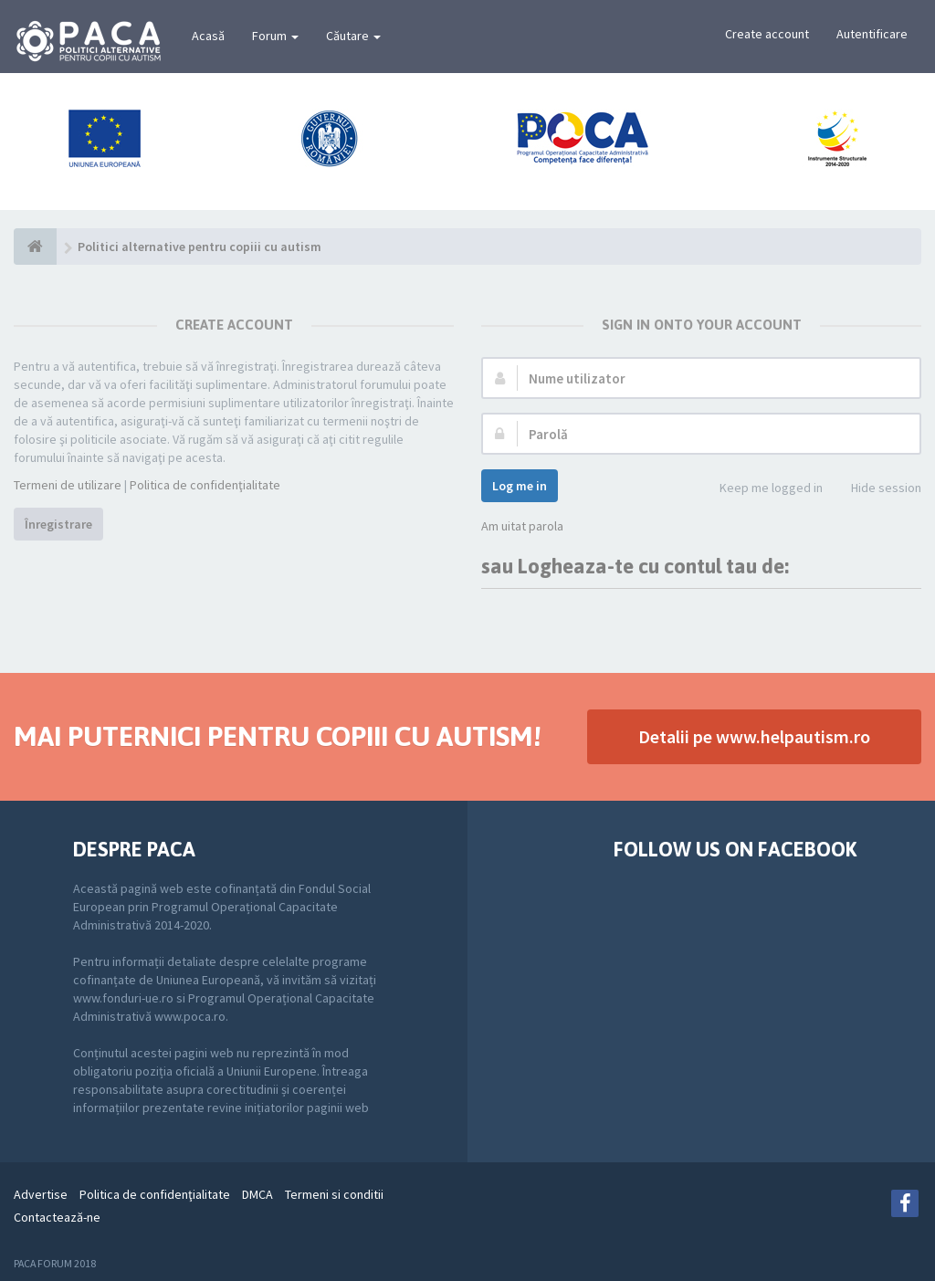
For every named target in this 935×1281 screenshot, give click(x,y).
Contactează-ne (57, 1217)
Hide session (876, 489)
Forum (275, 35)
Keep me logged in (761, 489)
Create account (767, 34)
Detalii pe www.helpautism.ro (754, 736)
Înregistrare (58, 524)
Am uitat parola (522, 526)
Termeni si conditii (334, 1194)
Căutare (353, 35)
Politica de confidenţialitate (205, 485)
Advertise (41, 1194)
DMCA (257, 1194)
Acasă (208, 35)
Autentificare (872, 34)
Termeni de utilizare (67, 485)
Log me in (519, 486)
